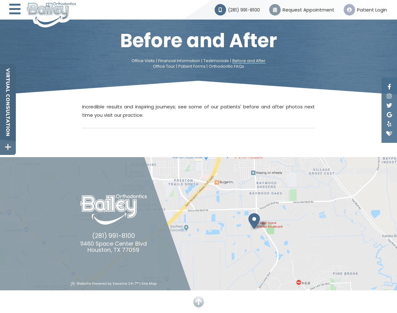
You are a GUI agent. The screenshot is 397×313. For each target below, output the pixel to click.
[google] (389, 115)
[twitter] (389, 105)
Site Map (149, 283)
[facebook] (389, 87)
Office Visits (143, 61)
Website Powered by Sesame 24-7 (104, 283)
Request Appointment (301, 10)
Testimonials (216, 61)
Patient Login (365, 10)
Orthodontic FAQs (226, 66)
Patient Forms (192, 66)
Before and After (248, 61)
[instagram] (389, 96)
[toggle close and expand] (8, 147)
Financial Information (179, 61)
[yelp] (389, 124)
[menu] (14, 10)
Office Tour (164, 66)
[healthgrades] (389, 133)
